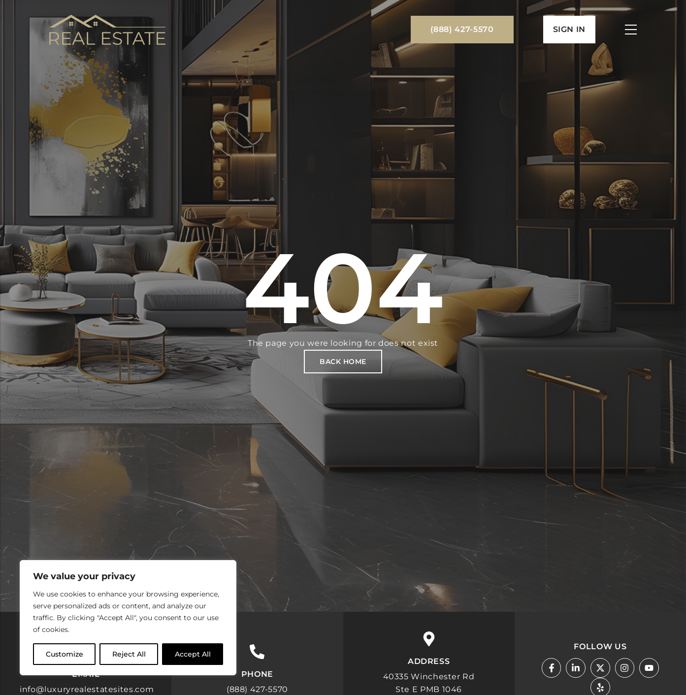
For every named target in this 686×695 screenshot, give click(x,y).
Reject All (129, 654)
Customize (64, 654)
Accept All (193, 654)
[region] (128, 617)
